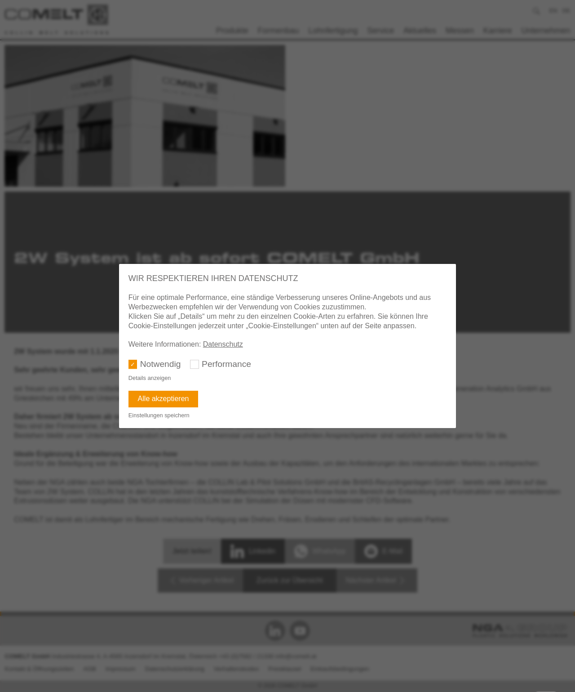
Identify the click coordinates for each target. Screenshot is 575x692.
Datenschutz (223, 344)
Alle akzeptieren (163, 398)
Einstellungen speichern (159, 415)
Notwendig (160, 364)
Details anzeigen (149, 378)
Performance (226, 364)
